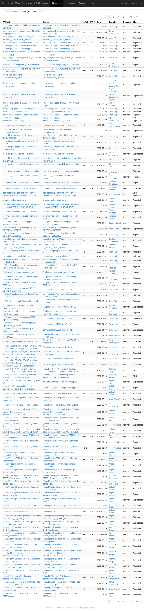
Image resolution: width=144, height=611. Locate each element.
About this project (87, 3)
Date (99, 22)
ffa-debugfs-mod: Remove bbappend (18, 49)
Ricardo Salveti (115, 223)
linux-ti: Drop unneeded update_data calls (20, 115)
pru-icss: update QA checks (14, 200)
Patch (7, 22)
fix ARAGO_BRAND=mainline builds (58, 347)
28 (137, 17)
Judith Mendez (115, 425)
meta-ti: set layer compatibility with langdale (21, 171)
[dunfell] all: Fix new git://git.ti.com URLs (19, 506)
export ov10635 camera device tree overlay (21, 42)
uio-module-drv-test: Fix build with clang (19, 256)
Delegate (127, 22)
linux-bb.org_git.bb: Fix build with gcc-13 (20, 109)
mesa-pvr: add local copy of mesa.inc (18, 125)
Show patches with (13, 12)
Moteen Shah (114, 52)
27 (131, 17)
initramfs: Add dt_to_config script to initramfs (21, 52)
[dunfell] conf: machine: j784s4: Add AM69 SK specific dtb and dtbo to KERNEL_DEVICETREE (22, 553)
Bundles (70, 3)
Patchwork (7, 3)
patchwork (50, 608)
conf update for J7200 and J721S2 (57, 289)
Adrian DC (113, 160)
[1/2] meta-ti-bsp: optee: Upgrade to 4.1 (19, 272)
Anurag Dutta (114, 38)
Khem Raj (113, 26)
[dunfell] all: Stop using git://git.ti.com (18, 511)
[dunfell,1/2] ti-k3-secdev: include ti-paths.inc (21, 341)
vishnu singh (114, 136)
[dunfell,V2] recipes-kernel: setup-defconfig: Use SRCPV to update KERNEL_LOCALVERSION (21, 412)
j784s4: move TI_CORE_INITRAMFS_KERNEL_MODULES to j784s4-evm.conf (22, 57)
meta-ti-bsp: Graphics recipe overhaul (18, 154)
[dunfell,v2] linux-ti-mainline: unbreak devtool (21, 405)
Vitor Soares (114, 57)
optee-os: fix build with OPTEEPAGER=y (20, 188)
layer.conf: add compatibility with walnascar (21, 65)
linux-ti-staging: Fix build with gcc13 (17, 112)
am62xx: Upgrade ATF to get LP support (59, 382)
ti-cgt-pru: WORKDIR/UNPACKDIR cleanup (21, 211)
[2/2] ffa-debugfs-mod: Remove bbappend (20, 301)
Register (124, 3)
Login (114, 3)
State (135, 22)
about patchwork (91, 608)
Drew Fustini (114, 347)
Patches (56, 3)
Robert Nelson (115, 142)
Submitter (113, 22)
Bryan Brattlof (114, 336)
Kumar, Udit (113, 42)
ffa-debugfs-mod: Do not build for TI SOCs (20, 46)
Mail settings (137, 3)
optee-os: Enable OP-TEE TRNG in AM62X (21, 183)
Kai (110, 131)
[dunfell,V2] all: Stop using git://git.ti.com (19, 393)
